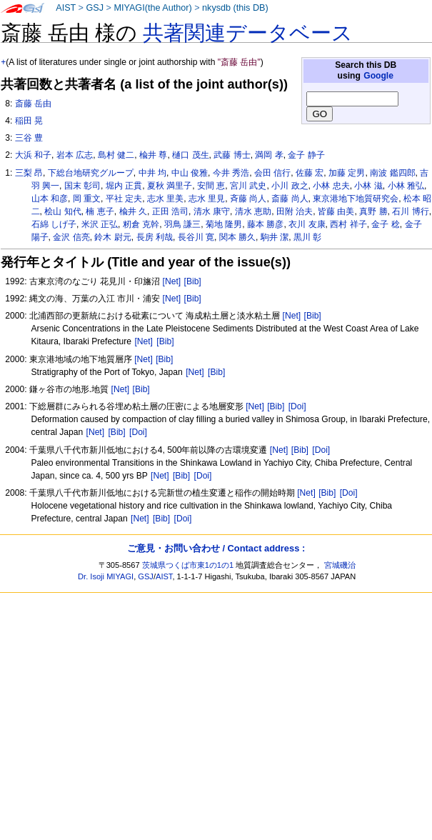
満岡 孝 (269, 155)
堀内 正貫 (124, 186)
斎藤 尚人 (289, 199)
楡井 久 (133, 211)
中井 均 (152, 173)
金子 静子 (306, 155)
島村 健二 (116, 155)
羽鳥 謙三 (182, 224)
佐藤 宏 (309, 173)
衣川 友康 (306, 224)
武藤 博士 (232, 155)
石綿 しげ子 (53, 224)
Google (378, 76)
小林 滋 (368, 186)
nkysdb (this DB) (235, 8)
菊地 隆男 (224, 224)
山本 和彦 (49, 199)
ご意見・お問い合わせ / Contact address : (216, 548)
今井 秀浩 (231, 173)
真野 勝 (373, 211)
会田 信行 (272, 173)
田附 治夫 (294, 211)
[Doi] (297, 406)
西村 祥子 (348, 224)
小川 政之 (289, 186)
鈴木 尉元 (112, 237)
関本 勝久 (237, 237)
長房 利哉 (154, 237)
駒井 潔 (274, 237)
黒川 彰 (307, 237)
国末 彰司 (82, 186)
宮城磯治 (340, 565)
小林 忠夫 (331, 186)
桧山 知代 (62, 211)
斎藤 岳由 (33, 104)
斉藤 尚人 (248, 199)
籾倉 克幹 (141, 224)
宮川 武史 (248, 186)
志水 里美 (165, 199)
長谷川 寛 (196, 237)
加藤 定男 (346, 173)
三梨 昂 (29, 173)
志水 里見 (207, 199)
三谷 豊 (29, 138)
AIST (66, 8)
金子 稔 (385, 224)
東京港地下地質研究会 (355, 199)
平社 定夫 (124, 199)
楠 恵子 (100, 211)
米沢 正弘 (99, 224)
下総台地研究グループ (91, 173)
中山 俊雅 (189, 173)
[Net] (172, 281)
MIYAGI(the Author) (152, 8)
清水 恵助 (253, 211)
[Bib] (192, 281)
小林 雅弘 (406, 186)
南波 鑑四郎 (392, 173)
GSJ (95, 8)
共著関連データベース (248, 32)
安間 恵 (211, 186)
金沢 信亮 (71, 237)
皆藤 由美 (336, 211)
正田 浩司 (170, 211)
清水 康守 (212, 211)
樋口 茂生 (190, 155)
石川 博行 (410, 211)
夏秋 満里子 (169, 186)
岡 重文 (87, 199)
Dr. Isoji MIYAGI (106, 576)
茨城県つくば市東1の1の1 (188, 565)
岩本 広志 (74, 155)
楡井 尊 (153, 155)
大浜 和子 (33, 155)
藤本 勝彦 (265, 224)
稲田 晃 (29, 121)
